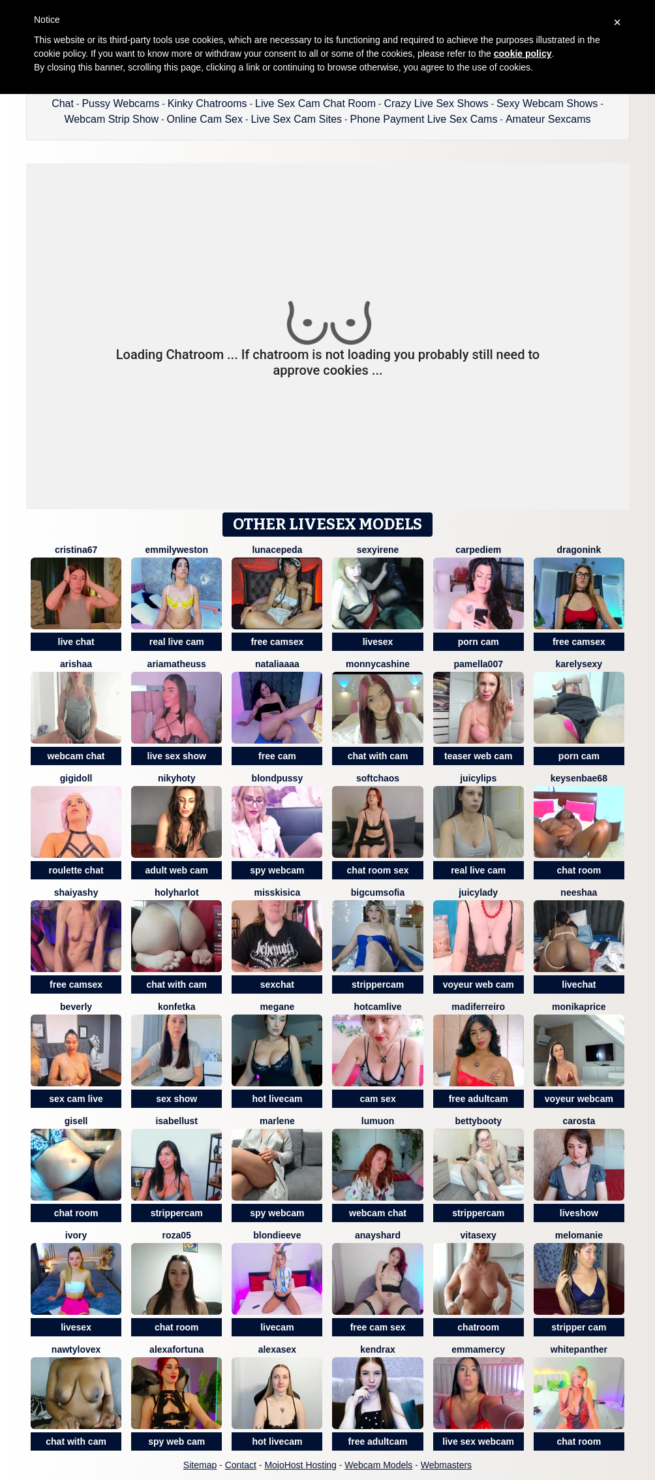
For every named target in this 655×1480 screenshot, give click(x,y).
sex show (176, 1099)
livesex (378, 642)
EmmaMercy (478, 1349)
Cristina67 (76, 549)
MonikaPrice (578, 1006)
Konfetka (177, 1006)
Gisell (76, 1121)
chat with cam (378, 756)
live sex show (176, 756)
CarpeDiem (478, 549)
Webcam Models (378, 1465)
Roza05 (176, 1235)
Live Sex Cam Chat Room (315, 103)
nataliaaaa (277, 664)
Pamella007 (478, 664)
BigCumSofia (377, 892)
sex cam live (76, 1099)
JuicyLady (478, 892)
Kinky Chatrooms (207, 103)
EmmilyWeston (176, 549)
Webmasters (446, 1465)
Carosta (578, 1121)
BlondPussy (277, 778)
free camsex (277, 642)
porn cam (478, 642)
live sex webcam (478, 1441)
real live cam (176, 642)
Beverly (76, 1006)
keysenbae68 (579, 778)
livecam (277, 1327)
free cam (277, 756)
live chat (76, 642)
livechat (579, 984)
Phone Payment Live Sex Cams (424, 119)
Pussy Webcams (120, 103)
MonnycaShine (378, 664)
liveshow (579, 1213)
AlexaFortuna (176, 1349)
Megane (277, 1006)
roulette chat (76, 870)
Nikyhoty (177, 778)
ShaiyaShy (76, 892)
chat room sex (378, 870)
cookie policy (523, 53)
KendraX (377, 1349)
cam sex (377, 1099)
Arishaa (76, 664)
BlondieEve (277, 1235)
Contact (240, 1465)
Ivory (76, 1235)
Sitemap (200, 1465)
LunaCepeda (277, 549)
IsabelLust (176, 1121)
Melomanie (579, 1235)
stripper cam (578, 1327)
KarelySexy (579, 664)
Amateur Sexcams (548, 119)
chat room (579, 870)
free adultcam (478, 1099)
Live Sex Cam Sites (296, 119)
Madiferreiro (478, 1006)
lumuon (378, 1121)
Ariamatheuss (176, 664)
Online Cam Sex (205, 119)
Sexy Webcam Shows (547, 103)
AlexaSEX (277, 1349)
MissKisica (277, 892)
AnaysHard (378, 1235)
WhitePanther (579, 1349)
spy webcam (277, 870)
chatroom (478, 1327)
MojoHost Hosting (300, 1465)
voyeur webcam (579, 1099)
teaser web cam (478, 756)
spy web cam (176, 1441)
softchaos (377, 778)
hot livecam (277, 1099)
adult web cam (176, 870)
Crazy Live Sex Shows (436, 103)
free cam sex (378, 1327)
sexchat (277, 984)
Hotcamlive (377, 1006)
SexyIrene (378, 549)
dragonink (579, 549)
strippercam (378, 984)
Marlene (277, 1121)
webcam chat (76, 756)
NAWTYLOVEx (76, 1349)
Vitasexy (478, 1235)
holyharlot (177, 892)
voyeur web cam (478, 984)
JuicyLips (478, 778)
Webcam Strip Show (111, 119)
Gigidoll (76, 778)
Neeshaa (578, 892)
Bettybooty (478, 1121)
